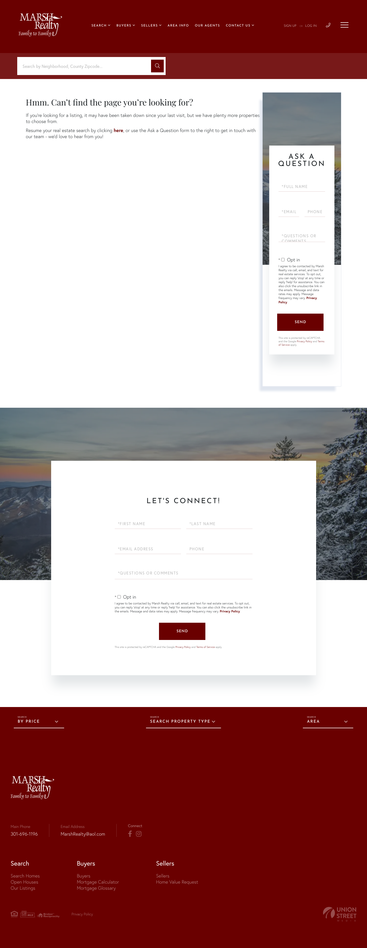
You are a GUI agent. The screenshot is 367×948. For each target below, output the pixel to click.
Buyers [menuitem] (123, 25)
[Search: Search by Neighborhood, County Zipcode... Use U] (86, 66)
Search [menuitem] (99, 25)
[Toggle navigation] (344, 25)
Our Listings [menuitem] (23, 888)
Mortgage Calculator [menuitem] (98, 882)
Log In (311, 26)
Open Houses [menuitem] (24, 882)
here (118, 130)
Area (313, 722)
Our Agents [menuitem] (207, 25)
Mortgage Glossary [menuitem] (96, 888)
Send (300, 322)
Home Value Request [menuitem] (177, 882)
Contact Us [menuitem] (238, 25)
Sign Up (290, 26)
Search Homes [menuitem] (25, 876)
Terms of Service (205, 647)
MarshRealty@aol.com (83, 834)
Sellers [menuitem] (149, 25)
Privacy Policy (304, 341)
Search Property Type (180, 722)
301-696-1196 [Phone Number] (24, 834)
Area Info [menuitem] (178, 25)
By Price (29, 722)
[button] (157, 66)
